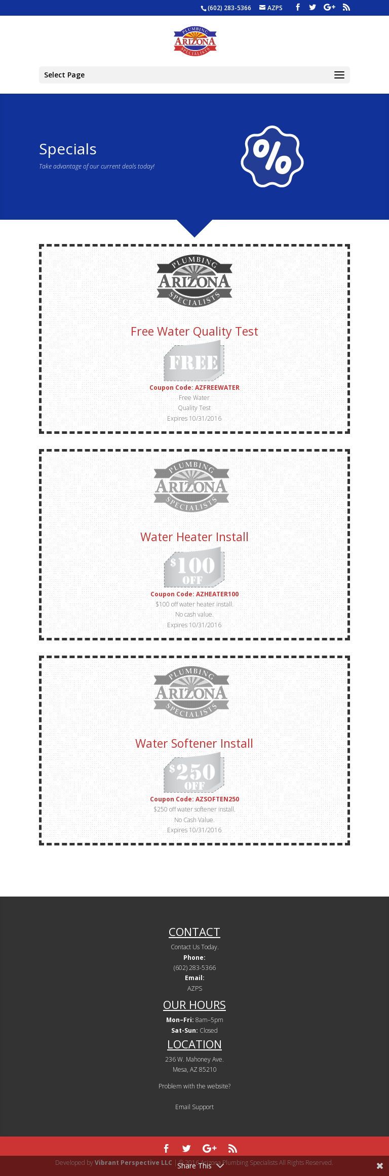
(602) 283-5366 (229, 8)
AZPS (194, 988)
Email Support (194, 1107)
